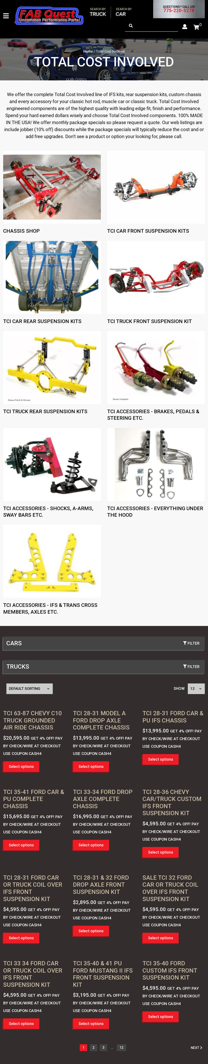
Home (88, 52)
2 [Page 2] (93, 1048)
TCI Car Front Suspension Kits (148, 232)
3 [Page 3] (103, 1048)
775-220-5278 (178, 10)
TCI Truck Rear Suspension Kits (45, 412)
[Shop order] (29, 689)
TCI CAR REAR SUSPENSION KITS (42, 322)
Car (124, 12)
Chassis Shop (21, 232)
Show (179, 689)
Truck (98, 12)
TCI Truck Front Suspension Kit (149, 322)
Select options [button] (21, 767)
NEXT (196, 1048)
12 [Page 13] (121, 1048)
